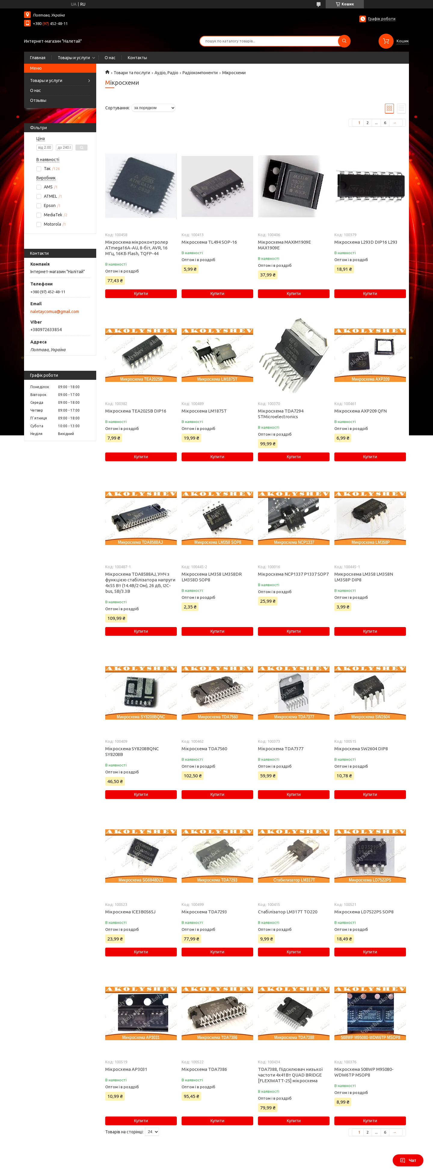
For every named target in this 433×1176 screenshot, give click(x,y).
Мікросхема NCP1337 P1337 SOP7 (293, 574)
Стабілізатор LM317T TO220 (287, 911)
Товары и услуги (74, 58)
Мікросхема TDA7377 (280, 748)
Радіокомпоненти (200, 72)
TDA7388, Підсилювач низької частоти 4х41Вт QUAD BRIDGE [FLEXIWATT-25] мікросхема (290, 1075)
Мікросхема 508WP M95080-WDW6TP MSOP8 (364, 1072)
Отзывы (38, 100)
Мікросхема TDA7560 (204, 748)
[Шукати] (344, 41)
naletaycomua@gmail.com (54, 311)
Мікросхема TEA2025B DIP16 (135, 410)
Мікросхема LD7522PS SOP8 (364, 911)
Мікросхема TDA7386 (204, 1069)
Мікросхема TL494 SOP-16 (209, 242)
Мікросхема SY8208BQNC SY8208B (132, 751)
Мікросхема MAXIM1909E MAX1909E (284, 244)
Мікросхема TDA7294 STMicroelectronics (280, 413)
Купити (141, 293)
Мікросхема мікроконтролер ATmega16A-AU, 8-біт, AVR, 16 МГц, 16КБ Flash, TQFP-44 (136, 247)
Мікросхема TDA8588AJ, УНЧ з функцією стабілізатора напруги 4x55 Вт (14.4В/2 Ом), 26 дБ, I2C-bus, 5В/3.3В (140, 582)
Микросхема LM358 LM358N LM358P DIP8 (363, 576)
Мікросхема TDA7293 (204, 911)
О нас (110, 58)
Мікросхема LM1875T (204, 410)
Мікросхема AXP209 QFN (360, 410)
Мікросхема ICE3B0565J (130, 911)
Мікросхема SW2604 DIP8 (361, 748)
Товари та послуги (132, 72)
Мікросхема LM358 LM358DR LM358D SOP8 (212, 576)
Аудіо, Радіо (166, 72)
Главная (37, 58)
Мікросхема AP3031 (126, 1069)
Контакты (137, 58)
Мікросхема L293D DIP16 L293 (366, 242)
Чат (408, 1160)
